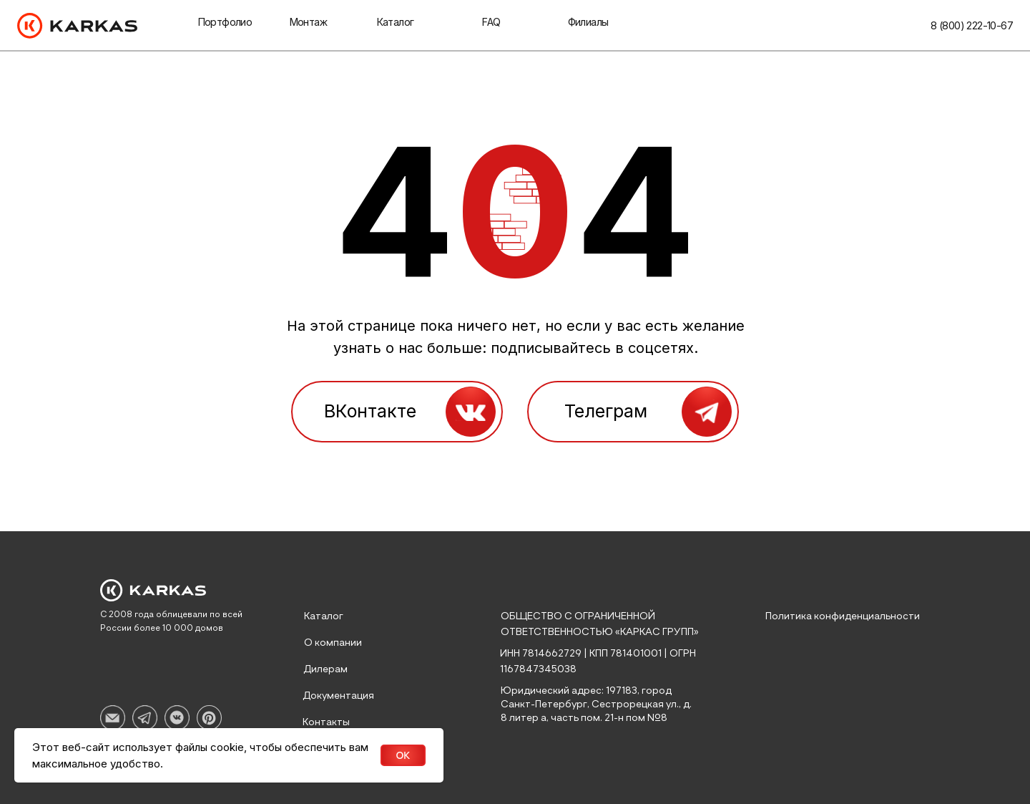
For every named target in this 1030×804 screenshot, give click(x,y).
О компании (333, 643)
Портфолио (225, 22)
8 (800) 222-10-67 (972, 25)
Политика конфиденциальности (842, 616)
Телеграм (605, 411)
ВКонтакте (370, 411)
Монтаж (308, 22)
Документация (338, 696)
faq (491, 22)
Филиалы (588, 22)
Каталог (395, 22)
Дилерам (325, 669)
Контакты (326, 722)
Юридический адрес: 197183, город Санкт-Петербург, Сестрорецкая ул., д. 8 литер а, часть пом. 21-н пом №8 (596, 704)
